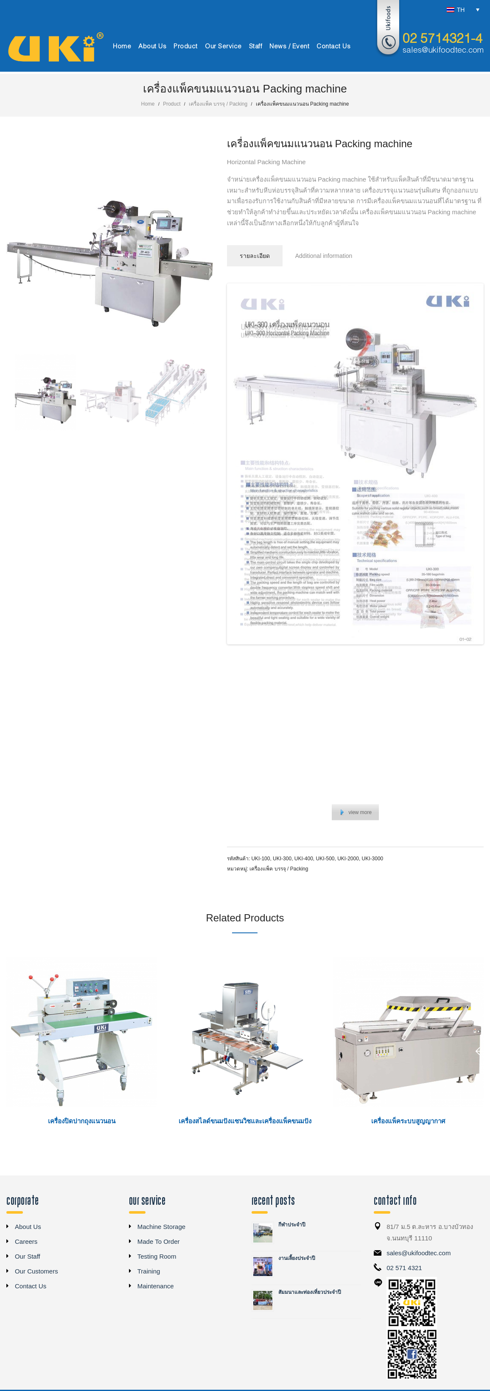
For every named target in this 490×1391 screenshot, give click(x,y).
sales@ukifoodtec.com (443, 50)
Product (171, 104)
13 (404, 652)
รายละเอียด (255, 255)
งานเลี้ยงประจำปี (296, 1259)
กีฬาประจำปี (291, 1226)
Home (148, 104)
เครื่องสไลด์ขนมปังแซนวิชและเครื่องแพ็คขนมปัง (245, 1121)
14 (414, 652)
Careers (26, 1242)
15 (423, 652)
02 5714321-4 (442, 39)
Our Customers (36, 1272)
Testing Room (156, 1257)
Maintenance (155, 1286)
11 (384, 652)
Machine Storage (161, 1227)
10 (374, 652)
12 (394, 652)
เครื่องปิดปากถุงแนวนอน (81, 1121)
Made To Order (158, 1242)
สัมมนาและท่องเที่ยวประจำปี (309, 1293)
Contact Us (30, 1286)
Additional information (324, 255)
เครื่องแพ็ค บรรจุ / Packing (218, 104)
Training (148, 1272)
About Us (28, 1227)
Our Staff (27, 1257)
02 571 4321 (404, 1268)
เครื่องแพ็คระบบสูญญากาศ (408, 1121)
